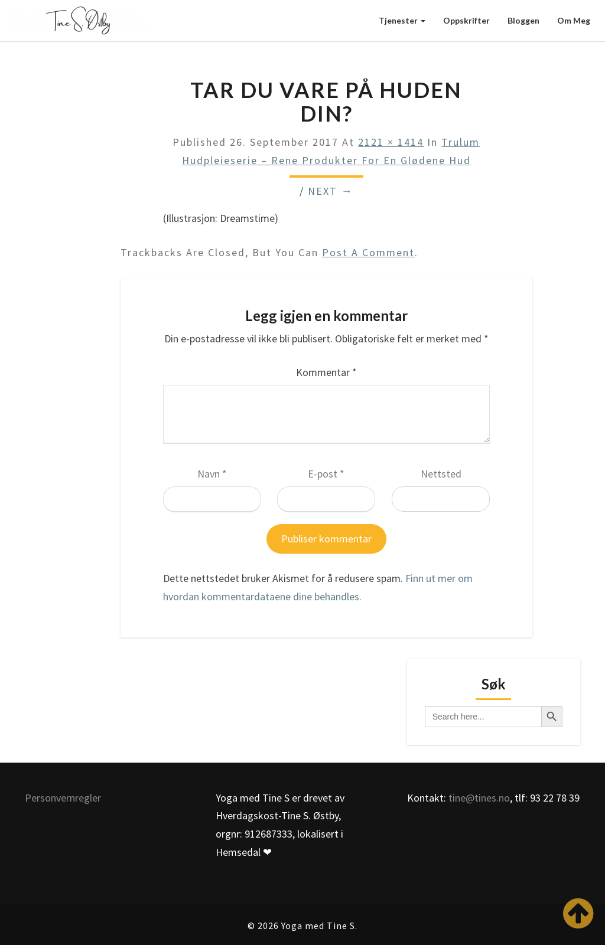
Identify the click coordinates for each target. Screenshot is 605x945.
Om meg (573, 20)
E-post (326, 473)
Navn (212, 473)
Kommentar (326, 372)
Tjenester (402, 20)
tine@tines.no (479, 798)
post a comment (368, 252)
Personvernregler (63, 798)
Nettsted (441, 473)
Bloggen (523, 20)
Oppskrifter (466, 20)
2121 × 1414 (391, 142)
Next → (330, 191)
